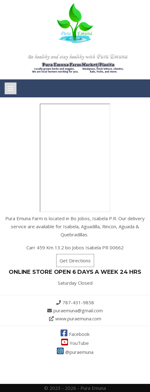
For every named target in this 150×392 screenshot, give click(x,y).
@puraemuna (75, 352)
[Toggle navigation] (10, 88)
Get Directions (75, 260)
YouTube (75, 343)
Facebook (75, 334)
